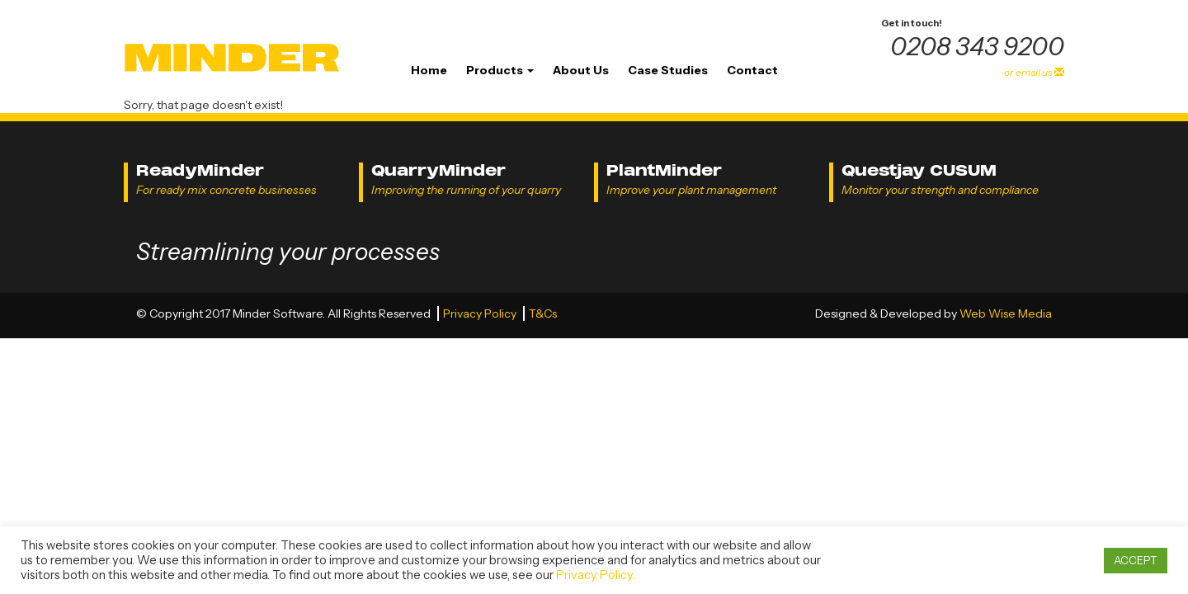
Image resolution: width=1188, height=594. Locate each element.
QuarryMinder (438, 170)
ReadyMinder (200, 170)
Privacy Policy (481, 313)
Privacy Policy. (595, 575)
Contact (752, 70)
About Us (581, 70)
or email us (1034, 72)
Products (500, 70)
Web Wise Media (1005, 313)
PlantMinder (664, 170)
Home (429, 70)
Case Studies (668, 70)
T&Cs (543, 313)
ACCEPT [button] (1135, 560)
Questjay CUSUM (919, 170)
